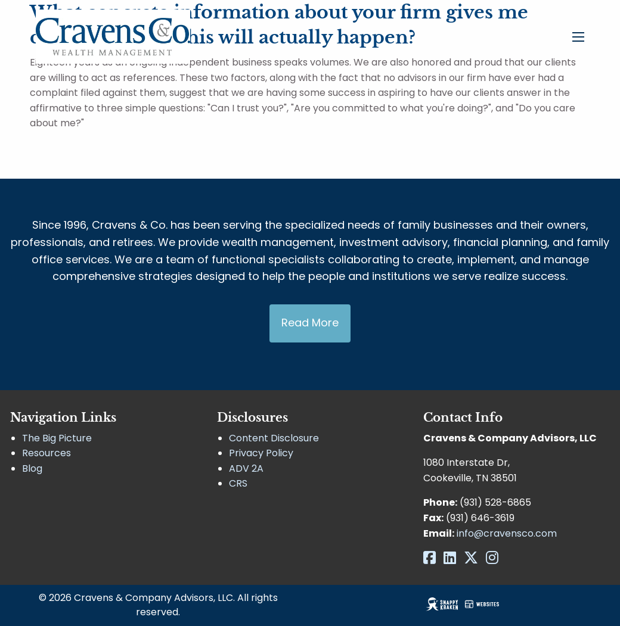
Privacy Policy (261, 453)
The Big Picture (57, 438)
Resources (46, 453)
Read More (310, 322)
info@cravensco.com (507, 533)
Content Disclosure (274, 438)
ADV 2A (246, 468)
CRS (238, 483)
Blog (32, 468)
